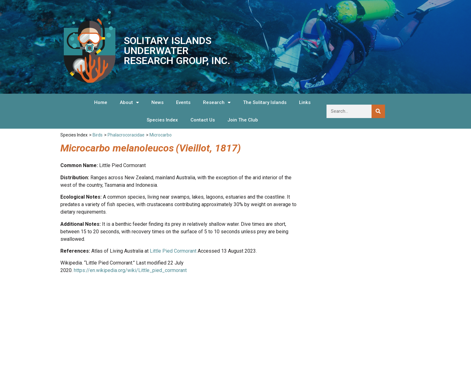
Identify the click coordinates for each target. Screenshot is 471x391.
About (129, 102)
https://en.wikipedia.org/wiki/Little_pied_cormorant (130, 270)
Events (183, 102)
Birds (98, 134)
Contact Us (202, 120)
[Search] (378, 111)
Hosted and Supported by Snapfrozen (378, 382)
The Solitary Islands (264, 102)
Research (216, 102)
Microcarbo (160, 134)
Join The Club (242, 120)
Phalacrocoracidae (126, 134)
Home (100, 102)
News (157, 102)
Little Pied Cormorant (173, 251)
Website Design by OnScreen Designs (379, 376)
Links (305, 102)
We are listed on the (380, 346)
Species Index (162, 120)
